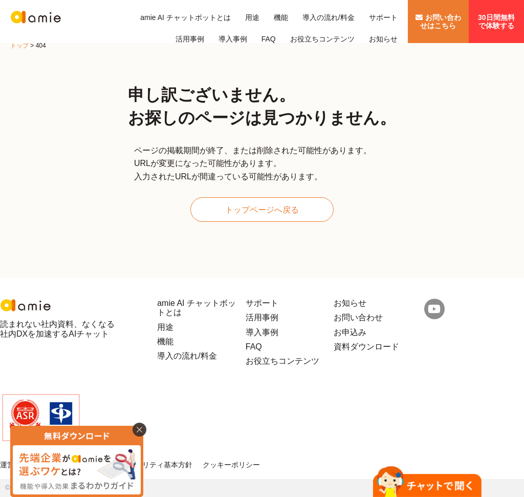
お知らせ (383, 39)
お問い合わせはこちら (438, 21)
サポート (383, 17)
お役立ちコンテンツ (322, 39)
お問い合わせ (358, 317)
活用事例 (190, 39)
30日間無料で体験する (496, 21)
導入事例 (233, 39)
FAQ (268, 39)
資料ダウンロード (366, 346)
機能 (281, 17)
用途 (252, 17)
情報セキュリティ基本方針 (149, 465)
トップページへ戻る (262, 209)
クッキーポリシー (231, 465)
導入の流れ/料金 (328, 17)
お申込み (350, 332)
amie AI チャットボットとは (185, 17)
